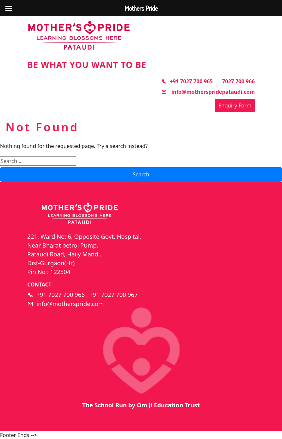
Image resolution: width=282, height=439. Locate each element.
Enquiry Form (234, 105)
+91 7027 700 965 (187, 81)
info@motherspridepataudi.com (208, 91)
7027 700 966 (238, 81)
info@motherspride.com (70, 304)
